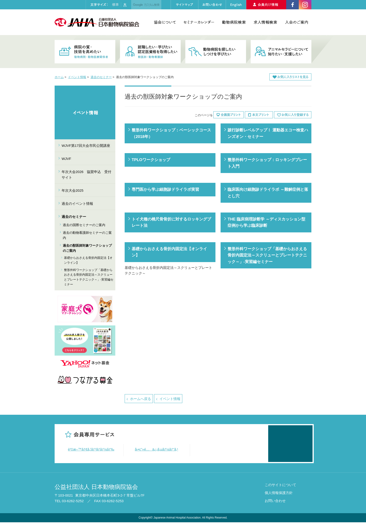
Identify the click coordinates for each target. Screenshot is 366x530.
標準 (115, 4)
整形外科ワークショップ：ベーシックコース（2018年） (171, 133)
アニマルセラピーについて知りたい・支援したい (281, 51)
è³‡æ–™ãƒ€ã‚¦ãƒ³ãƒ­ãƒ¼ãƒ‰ (91, 449)
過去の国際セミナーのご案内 (84, 225)
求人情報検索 (265, 22)
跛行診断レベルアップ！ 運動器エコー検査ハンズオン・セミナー (268, 133)
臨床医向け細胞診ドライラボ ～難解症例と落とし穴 (268, 192)
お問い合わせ (275, 508)
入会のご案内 (296, 22)
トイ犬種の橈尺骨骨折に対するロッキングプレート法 (171, 222)
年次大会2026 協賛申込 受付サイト (86, 174)
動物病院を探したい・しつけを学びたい (215, 51)
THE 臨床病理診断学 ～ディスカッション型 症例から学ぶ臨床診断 (266, 222)
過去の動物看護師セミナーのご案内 (87, 235)
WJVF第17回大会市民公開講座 (86, 146)
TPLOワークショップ (151, 159)
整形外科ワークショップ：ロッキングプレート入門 (267, 162)
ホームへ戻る (140, 399)
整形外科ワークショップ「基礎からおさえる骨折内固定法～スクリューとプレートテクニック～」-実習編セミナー (267, 255)
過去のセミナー (101, 77)
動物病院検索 (234, 22)
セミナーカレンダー (198, 22)
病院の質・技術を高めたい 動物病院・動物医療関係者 (85, 51)
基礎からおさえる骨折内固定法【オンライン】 (169, 251)
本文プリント (259, 114)
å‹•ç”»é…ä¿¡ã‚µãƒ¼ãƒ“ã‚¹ (156, 449)
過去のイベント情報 (77, 204)
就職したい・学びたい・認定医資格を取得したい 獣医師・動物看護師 (150, 51)
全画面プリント (228, 114)
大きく (125, 4)
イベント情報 (77, 77)
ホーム (59, 77)
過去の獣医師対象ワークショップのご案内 (87, 248)
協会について (165, 22)
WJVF (66, 159)
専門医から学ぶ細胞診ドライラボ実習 (165, 189)
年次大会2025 (72, 190)
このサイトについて (280, 492)
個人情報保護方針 (279, 500)
